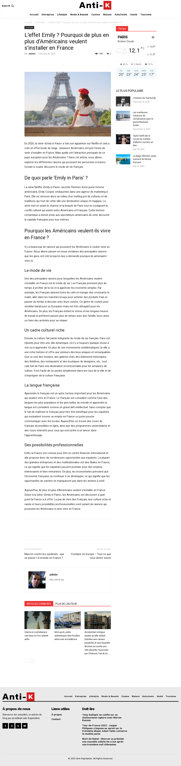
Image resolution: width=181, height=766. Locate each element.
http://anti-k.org (56, 580)
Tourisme (40, 22)
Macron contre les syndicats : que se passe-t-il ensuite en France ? (44, 555)
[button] (8, 5)
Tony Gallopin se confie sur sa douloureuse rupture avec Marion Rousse (102, 717)
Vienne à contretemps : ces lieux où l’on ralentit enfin (36, 636)
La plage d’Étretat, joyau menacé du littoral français (144, 159)
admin (32, 53)
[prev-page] (26, 660)
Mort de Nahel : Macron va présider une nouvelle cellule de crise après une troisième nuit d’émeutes (103, 741)
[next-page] (32, 660)
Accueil (28, 22)
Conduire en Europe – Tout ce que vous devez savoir (91, 555)
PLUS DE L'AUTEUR (66, 603)
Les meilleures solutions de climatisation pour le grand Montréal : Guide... (143, 119)
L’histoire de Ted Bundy (144, 98)
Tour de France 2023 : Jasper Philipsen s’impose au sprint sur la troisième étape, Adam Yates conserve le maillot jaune (104, 729)
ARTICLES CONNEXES (39, 603)
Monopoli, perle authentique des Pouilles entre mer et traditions (67, 636)
